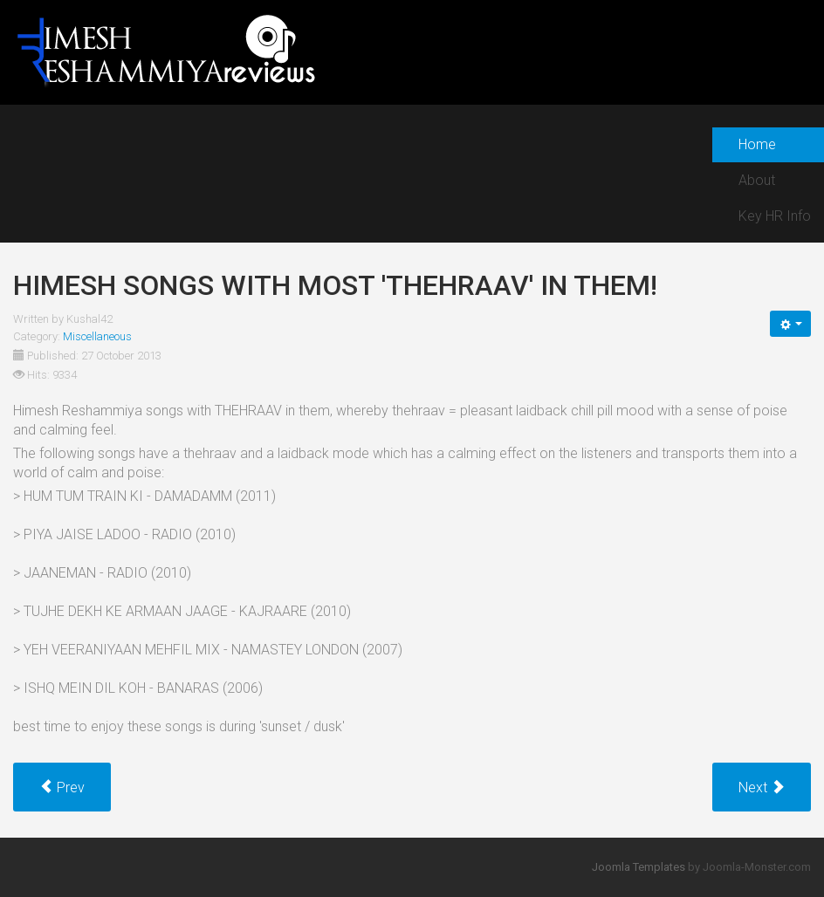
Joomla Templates (638, 866)
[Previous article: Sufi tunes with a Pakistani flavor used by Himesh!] (62, 787)
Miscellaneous (97, 336)
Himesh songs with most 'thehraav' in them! (335, 285)
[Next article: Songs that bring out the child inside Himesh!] (761, 787)
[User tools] (790, 324)
